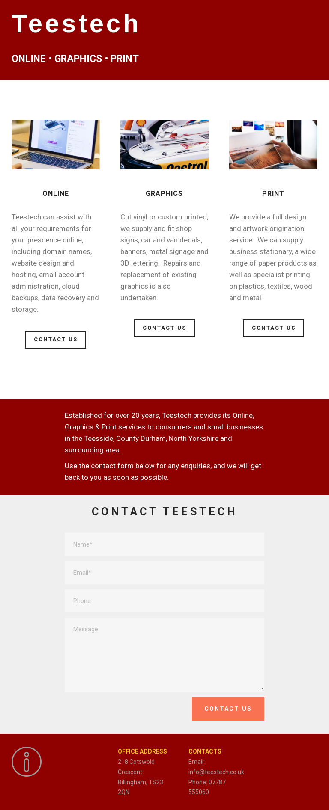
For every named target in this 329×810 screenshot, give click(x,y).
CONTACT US (56, 339)
